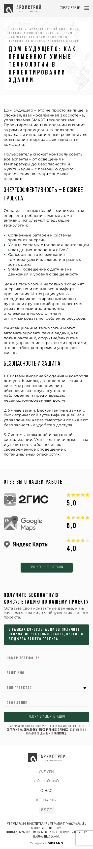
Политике (60, 733)
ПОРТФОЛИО (46, 781)
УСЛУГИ (46, 771)
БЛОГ (46, 809)
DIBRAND (55, 843)
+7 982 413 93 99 (69, 8)
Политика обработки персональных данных (31, 832)
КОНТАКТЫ (46, 800)
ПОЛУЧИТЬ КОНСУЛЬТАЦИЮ (46, 717)
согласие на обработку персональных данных (37, 730)
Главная (16, 29)
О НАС (46, 790)
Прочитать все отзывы (46, 567)
